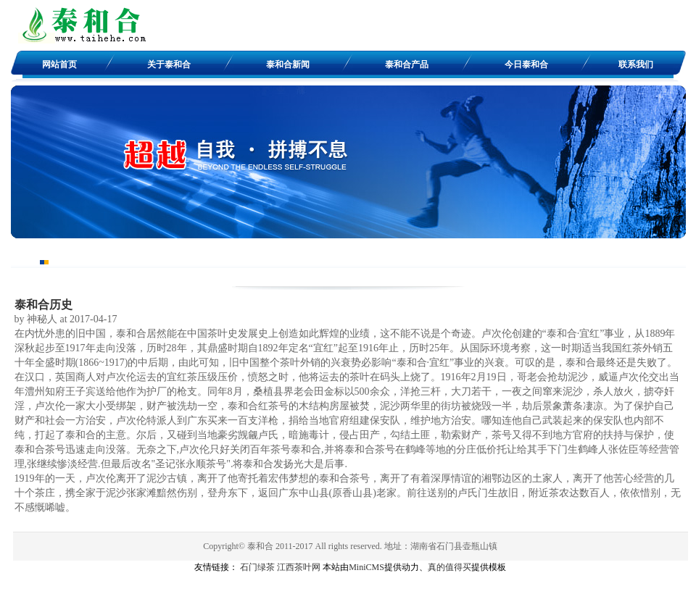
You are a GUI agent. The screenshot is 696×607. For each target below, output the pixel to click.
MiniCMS (366, 567)
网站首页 (59, 64)
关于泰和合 (169, 64)
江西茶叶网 (298, 567)
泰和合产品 (406, 64)
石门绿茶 (257, 567)
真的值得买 (449, 567)
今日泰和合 (526, 64)
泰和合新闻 (288, 64)
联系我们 (635, 64)
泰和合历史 (43, 304)
